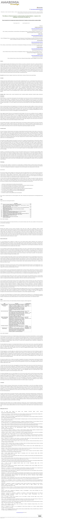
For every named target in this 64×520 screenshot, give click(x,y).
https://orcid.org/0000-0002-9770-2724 (37, 28)
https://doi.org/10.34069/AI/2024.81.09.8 (37, 9)
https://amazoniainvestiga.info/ (19, 512)
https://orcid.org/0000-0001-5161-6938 (37, 55)
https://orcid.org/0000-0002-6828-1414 (37, 48)
